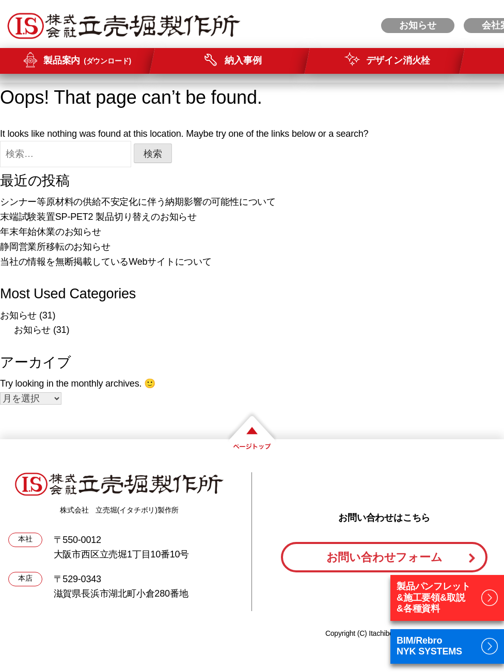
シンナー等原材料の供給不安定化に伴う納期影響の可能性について (138, 202)
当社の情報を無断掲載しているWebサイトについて (106, 262)
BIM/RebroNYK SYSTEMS (429, 646)
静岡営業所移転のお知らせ (55, 247)
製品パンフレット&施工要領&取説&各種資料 (433, 597)
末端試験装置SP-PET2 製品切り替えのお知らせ (98, 217)
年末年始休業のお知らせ (50, 232)
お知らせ (18, 315)
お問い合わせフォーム (384, 557)
